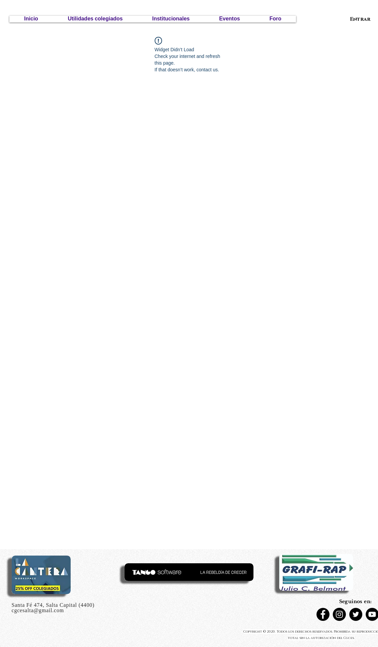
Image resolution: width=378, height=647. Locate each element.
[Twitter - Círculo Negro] (355, 614)
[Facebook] (322, 614)
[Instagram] (339, 614)
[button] (95, 19)
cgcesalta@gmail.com (38, 610)
